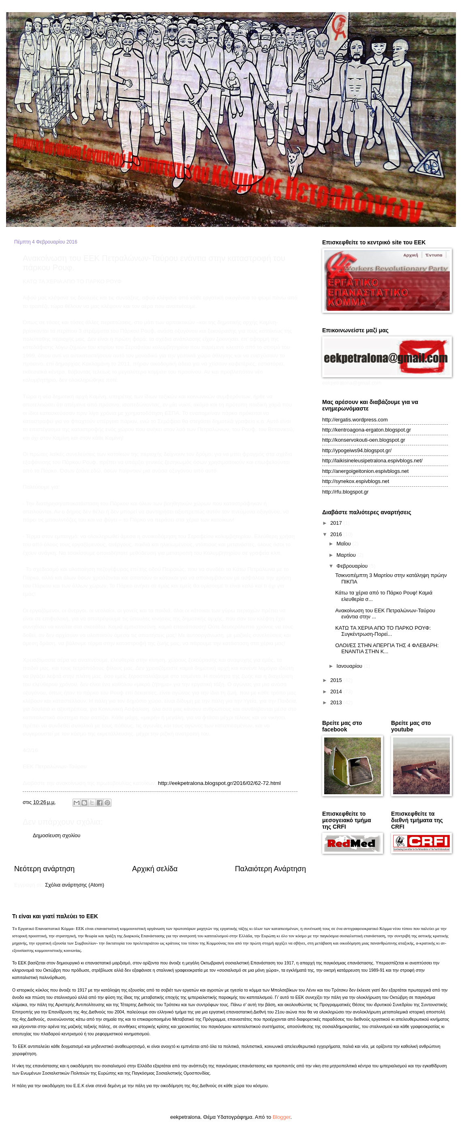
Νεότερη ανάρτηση (44, 869)
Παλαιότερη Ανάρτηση (270, 869)
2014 (336, 691)
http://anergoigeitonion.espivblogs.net (365, 471)
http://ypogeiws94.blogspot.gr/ (356, 450)
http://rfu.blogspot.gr (345, 492)
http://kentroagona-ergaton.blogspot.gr (366, 430)
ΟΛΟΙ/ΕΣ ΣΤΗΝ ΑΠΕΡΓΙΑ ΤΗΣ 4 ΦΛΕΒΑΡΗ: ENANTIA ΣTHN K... (386, 648)
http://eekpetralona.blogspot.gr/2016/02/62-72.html (219, 783)
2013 (336, 702)
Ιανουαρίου (350, 666)
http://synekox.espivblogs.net (355, 481)
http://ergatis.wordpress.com (355, 420)
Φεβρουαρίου (352, 566)
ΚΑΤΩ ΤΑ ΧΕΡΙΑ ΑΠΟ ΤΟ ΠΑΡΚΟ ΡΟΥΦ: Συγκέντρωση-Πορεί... (383, 631)
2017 (336, 523)
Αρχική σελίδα (155, 869)
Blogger (282, 1117)
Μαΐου (344, 544)
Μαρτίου (346, 555)
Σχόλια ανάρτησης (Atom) (74, 885)
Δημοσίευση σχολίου (56, 835)
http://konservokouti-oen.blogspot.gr (363, 440)
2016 (336, 534)
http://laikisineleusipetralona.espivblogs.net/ (372, 460)
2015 (336, 680)
